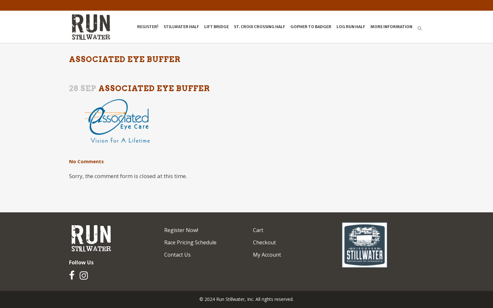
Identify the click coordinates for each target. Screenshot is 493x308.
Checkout (264, 242)
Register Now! (181, 230)
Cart (258, 230)
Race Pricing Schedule (190, 242)
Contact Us (177, 254)
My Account (267, 254)
